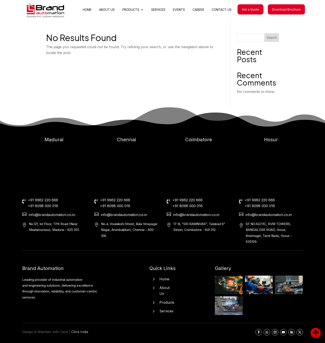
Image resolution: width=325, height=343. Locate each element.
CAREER (198, 9)
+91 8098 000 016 (43, 206)
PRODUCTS (130, 9)
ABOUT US (107, 9)
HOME (87, 9)
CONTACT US (221, 9)
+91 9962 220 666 (43, 200)
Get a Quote (250, 9)
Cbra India (79, 332)
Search (272, 37)
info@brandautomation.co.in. (52, 215)
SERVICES (158, 9)
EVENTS (179, 9)
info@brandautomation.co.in (124, 215)
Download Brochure (286, 9)
